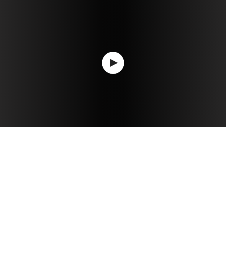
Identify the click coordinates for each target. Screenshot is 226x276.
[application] (113, 63)
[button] (113, 62)
